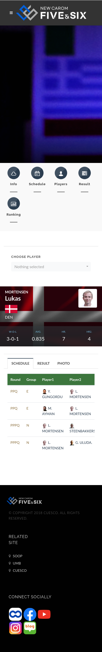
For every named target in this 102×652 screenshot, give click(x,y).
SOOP (15, 556)
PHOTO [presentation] (63, 363)
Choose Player (26, 257)
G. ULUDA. (80, 442)
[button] (51, 266)
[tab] (20, 363)
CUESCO (18, 570)
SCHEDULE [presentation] (20, 363)
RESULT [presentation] (43, 363)
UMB (15, 563)
